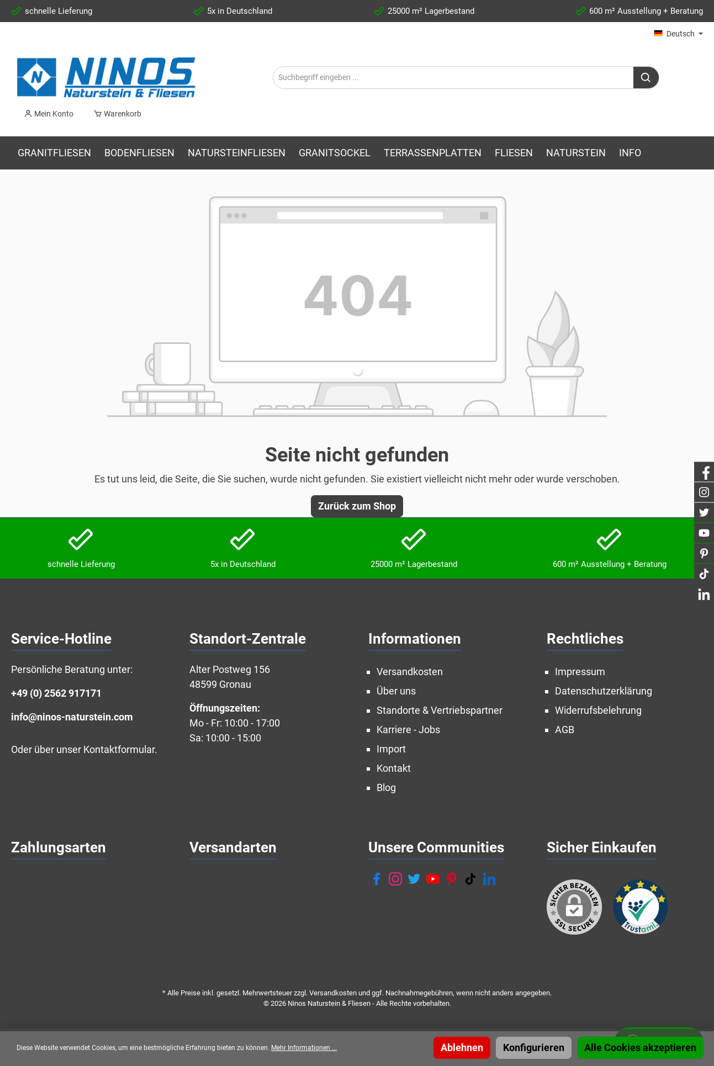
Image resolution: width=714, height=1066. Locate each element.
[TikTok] (470, 879)
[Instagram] (395, 879)
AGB (564, 729)
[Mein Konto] (49, 113)
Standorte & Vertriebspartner (440, 710)
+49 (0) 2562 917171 (56, 693)
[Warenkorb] (114, 113)
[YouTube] (433, 879)
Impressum (580, 671)
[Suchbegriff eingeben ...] (453, 77)
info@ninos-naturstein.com (72, 717)
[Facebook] (376, 879)
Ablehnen (462, 1047)
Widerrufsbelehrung (598, 710)
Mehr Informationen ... (304, 1048)
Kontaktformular (119, 749)
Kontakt (394, 768)
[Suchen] (646, 77)
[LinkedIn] (489, 879)
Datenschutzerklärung (603, 691)
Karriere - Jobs (408, 729)
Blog (386, 787)
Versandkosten (410, 671)
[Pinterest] (451, 879)
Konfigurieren (533, 1047)
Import (391, 749)
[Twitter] (414, 879)
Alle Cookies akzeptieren (640, 1047)
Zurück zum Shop (357, 506)
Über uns (396, 691)
